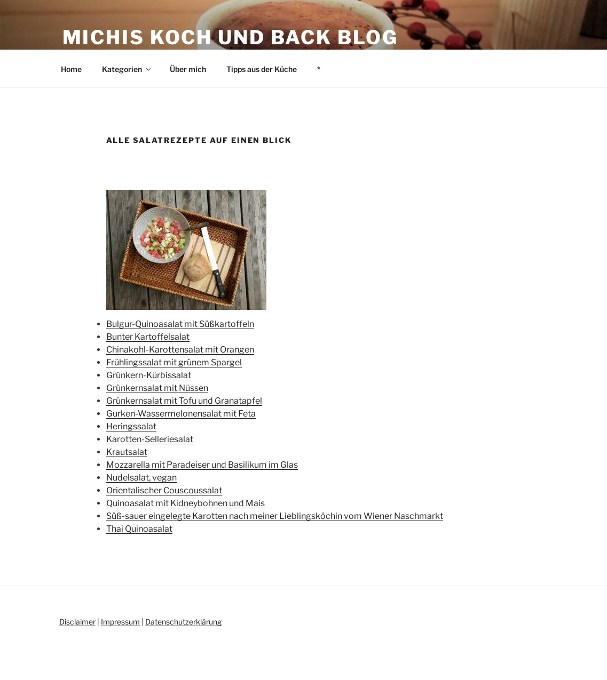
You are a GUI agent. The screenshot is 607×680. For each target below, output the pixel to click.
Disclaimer (77, 621)
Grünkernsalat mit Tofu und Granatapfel (184, 401)
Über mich (188, 69)
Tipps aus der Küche (261, 69)
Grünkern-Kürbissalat (148, 375)
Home (71, 69)
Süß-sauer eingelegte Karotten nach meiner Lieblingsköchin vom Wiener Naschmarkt (274, 516)
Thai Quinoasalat (139, 529)
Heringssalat (131, 426)
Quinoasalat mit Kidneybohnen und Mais (185, 503)
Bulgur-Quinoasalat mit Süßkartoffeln (180, 324)
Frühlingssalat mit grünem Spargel (174, 362)
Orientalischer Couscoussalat (164, 490)
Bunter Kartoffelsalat (148, 337)
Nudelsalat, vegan (141, 478)
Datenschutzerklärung (183, 621)
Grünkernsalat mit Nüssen (157, 388)
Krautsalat (126, 452)
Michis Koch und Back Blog (230, 37)
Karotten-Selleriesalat (149, 439)
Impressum (120, 621)
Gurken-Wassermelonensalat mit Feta (181, 414)
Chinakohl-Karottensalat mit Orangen (180, 350)
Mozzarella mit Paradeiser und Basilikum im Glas (202, 465)
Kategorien (127, 69)
